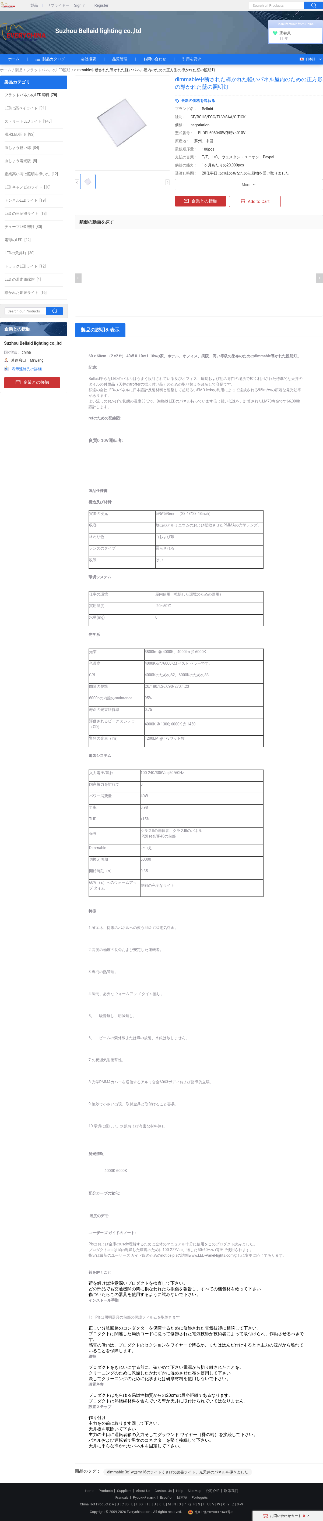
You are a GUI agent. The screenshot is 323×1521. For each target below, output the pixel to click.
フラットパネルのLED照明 (48, 70)
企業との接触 (32, 382)
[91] (25, 108)
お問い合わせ (154, 59)
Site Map (194, 1490)
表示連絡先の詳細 (27, 369)
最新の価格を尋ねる (198, 100)
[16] (26, 292)
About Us (143, 1490)
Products (106, 1490)
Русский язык (144, 1497)
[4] (23, 279)
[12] (31, 174)
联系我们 (231, 1490)
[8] (21, 161)
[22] (18, 240)
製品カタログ (50, 59)
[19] (25, 200)
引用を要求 (191, 59)
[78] (31, 95)
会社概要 (88, 59)
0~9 (240, 1504)
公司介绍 (213, 1490)
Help (179, 1490)
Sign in (80, 5)
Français (121, 1497)
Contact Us (163, 1490)
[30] (27, 187)
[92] (19, 134)
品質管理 (119, 59)
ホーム (13, 59)
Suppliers (124, 1490)
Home (89, 1490)
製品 (34, 5)
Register (101, 5)
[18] (26, 213)
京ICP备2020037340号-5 (210, 1512)
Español (166, 1497)
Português (200, 1497)
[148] (28, 121)
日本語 (307, 59)
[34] (22, 147)
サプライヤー (58, 5)
